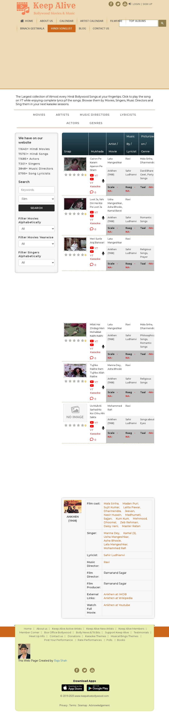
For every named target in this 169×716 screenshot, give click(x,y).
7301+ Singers (29, 163)
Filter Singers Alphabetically (29, 254)
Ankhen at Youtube (117, 605)
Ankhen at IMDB (115, 594)
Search (24, 182)
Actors (72, 123)
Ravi (128, 158)
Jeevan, (130, 511)
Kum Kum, (122, 518)
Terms (72, 705)
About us (46, 21)
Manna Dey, (114, 365)
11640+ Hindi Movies (34, 149)
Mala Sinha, (146, 158)
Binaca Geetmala (32, 28)
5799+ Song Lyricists (34, 173)
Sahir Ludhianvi (114, 555)
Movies (39, 114)
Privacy (63, 705)
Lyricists (128, 114)
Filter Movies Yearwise (35, 237)
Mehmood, (140, 518)
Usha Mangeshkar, (116, 537)
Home (29, 21)
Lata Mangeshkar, (116, 544)
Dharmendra (147, 162)
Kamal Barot (115, 210)
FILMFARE (116, 21)
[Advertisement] (84, 60)
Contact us (101, 28)
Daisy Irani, (111, 526)
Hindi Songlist (61, 28)
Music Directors (95, 114)
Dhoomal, (110, 522)
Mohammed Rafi (115, 548)
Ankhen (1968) (73, 518)
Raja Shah (60, 660)
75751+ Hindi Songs (33, 154)
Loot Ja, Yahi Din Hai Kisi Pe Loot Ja (97, 203)
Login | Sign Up (142, 4)
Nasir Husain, (113, 515)
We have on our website (30, 140)
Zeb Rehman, (129, 522)
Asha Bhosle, (115, 207)
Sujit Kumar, (112, 507)
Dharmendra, (112, 511)
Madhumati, (133, 515)
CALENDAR (66, 21)
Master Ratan (131, 526)
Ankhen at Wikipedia (118, 598)
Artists (62, 114)
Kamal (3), (129, 533)
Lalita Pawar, (132, 507)
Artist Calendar (91, 21)
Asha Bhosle (115, 369)
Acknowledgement (99, 705)
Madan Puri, (131, 503)
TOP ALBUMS (137, 21)
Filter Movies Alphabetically (29, 220)
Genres (96, 123)
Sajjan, (108, 518)
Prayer (144, 256)
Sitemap (82, 705)
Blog (82, 28)
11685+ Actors (28, 158)
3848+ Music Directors (35, 168)
